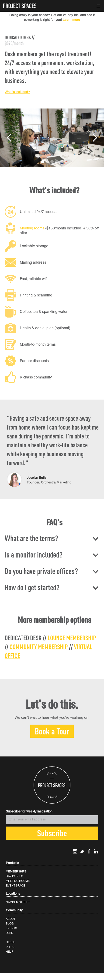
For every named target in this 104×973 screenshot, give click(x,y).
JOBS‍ (9, 933)
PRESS (10, 947)
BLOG (10, 923)
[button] (98, 6)
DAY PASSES (14, 876)
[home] (18, 4)
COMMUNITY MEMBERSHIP (39, 646)
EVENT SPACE (15, 885)
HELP (9, 952)
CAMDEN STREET (18, 902)
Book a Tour (52, 731)
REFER (10, 942)
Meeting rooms (32, 228)
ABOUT (10, 919)
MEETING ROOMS (18, 881)
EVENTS (11, 928)
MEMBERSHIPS (16, 871)
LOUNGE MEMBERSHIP (72, 637)
